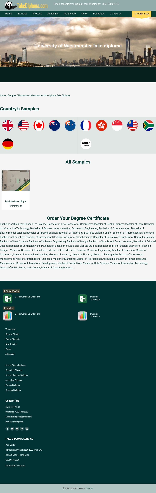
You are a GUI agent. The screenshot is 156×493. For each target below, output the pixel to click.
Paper (8, 349)
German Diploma (13, 390)
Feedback (98, 15)
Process (37, 15)
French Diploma (12, 385)
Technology (10, 329)
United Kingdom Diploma (16, 375)
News (84, 15)
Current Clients (12, 334)
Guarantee (70, 15)
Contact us (116, 15)
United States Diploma (15, 365)
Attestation (10, 354)
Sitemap (89, 488)
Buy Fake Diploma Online (97, 232)
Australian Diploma (13, 380)
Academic (52, 15)
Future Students (12, 339)
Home (8, 15)
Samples (22, 15)
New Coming (11, 344)
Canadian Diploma (13, 370)
